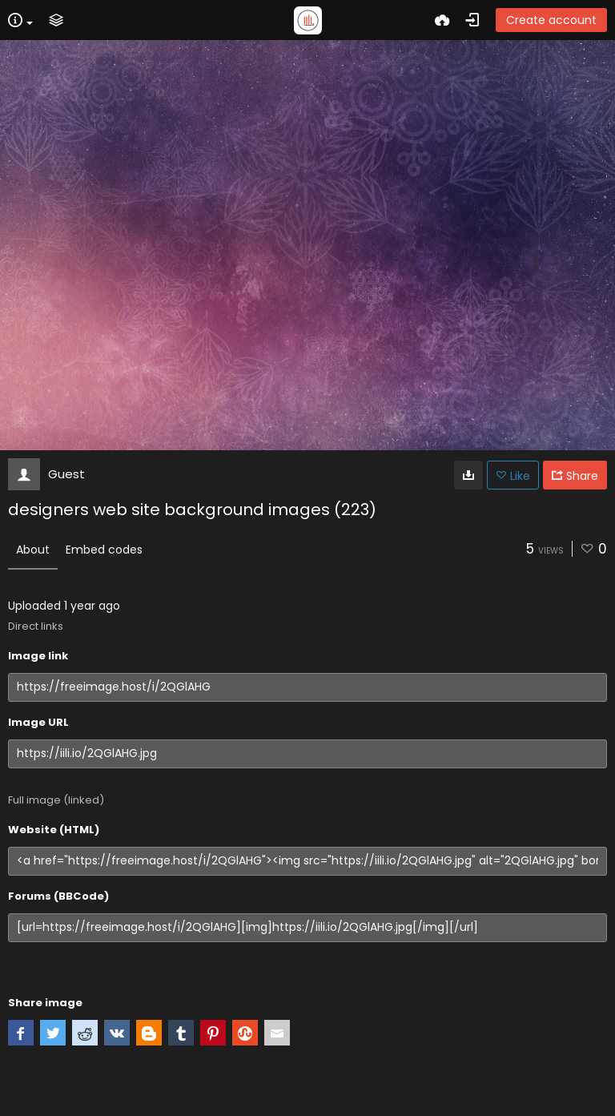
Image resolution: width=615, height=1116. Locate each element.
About (33, 550)
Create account (551, 20)
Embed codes (104, 550)
